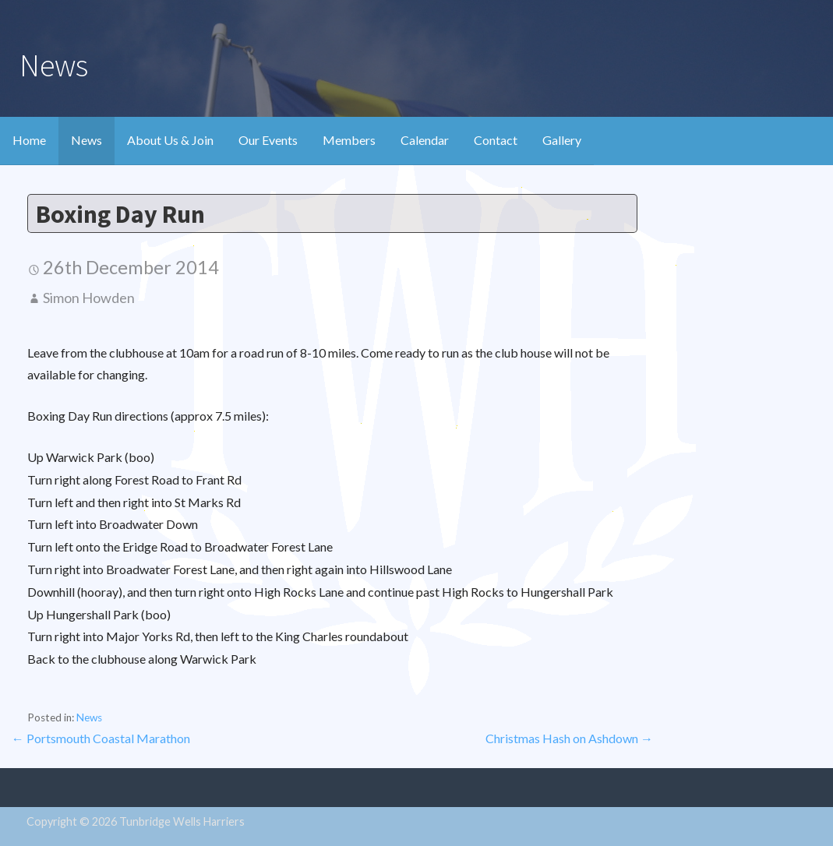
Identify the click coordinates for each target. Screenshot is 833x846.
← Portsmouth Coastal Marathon (101, 738)
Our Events (268, 139)
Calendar (425, 139)
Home (29, 139)
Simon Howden (89, 297)
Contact (495, 139)
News (86, 139)
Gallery (561, 139)
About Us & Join (170, 139)
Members (349, 139)
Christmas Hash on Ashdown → (569, 738)
